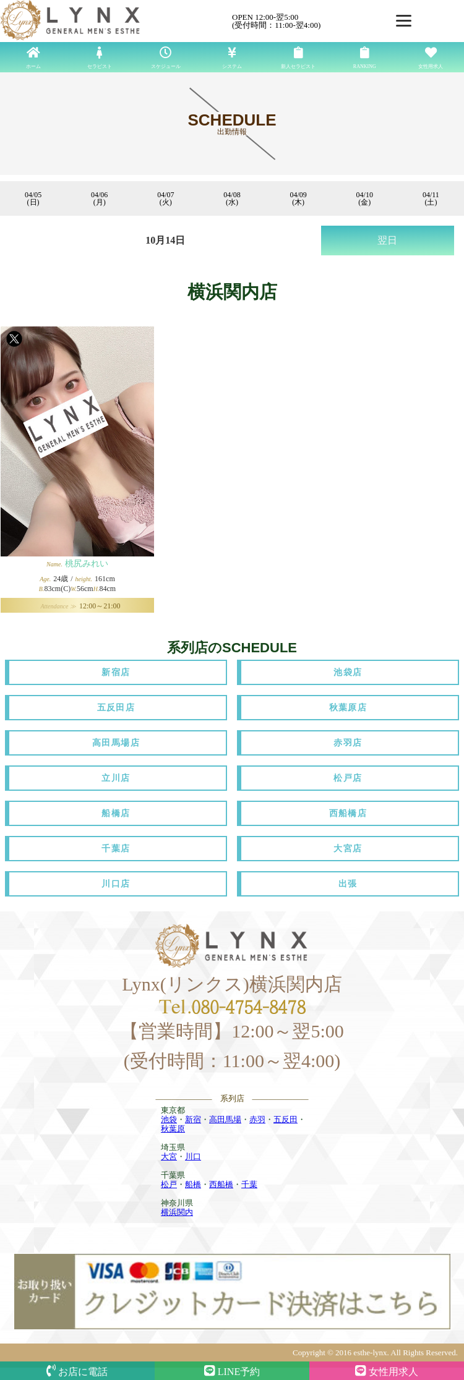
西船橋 (221, 1184)
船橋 (193, 1184)
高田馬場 (225, 1119)
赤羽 (257, 1119)
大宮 (169, 1156)
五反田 (285, 1119)
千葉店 (115, 848)
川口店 (115, 883)
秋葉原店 (348, 707)
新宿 (193, 1119)
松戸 (169, 1184)
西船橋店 (348, 813)
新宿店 (115, 672)
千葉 (249, 1184)
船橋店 (115, 813)
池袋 (169, 1119)
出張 (348, 883)
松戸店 (347, 778)
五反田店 (116, 707)
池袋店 (347, 672)
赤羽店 (347, 743)
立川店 (115, 778)
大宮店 (347, 848)
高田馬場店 (116, 743)
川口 (193, 1156)
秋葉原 (173, 1128)
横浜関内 (177, 1212)
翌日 (387, 240)
